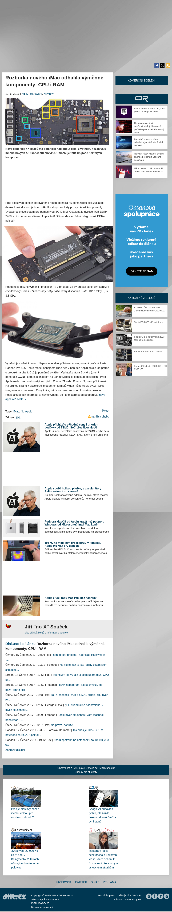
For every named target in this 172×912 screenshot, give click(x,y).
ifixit (18, 417)
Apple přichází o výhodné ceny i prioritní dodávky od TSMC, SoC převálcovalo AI (71, 426)
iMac (16, 411)
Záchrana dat (107, 768)
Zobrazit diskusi (15, 749)
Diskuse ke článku (20, 644)
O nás (95, 882)
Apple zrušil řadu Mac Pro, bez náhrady (71, 597)
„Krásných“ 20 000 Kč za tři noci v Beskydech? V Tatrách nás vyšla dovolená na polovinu (25, 859)
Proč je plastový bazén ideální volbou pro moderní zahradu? (25, 813)
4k (22, 411)
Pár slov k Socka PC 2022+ (148, 351)
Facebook (63, 882)
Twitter (81, 882)
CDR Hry (141, 99)
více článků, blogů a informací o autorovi (46, 632)
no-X (25, 93)
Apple (28, 411)
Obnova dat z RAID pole (70, 768)
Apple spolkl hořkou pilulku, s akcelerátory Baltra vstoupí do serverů (73, 490)
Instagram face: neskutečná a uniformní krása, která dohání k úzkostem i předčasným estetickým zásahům (103, 859)
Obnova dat (92, 768)
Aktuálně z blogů (141, 297)
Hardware (36, 93)
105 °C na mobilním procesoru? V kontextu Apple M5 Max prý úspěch (73, 544)
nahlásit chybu (100, 416)
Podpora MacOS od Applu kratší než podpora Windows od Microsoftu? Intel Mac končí (74, 523)
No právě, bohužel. (62, 725)
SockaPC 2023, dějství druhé (148, 322)
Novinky (49, 93)
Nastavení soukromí (42, 907)
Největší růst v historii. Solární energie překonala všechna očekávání (149, 156)
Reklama (109, 882)
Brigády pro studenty (86, 772)
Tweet (105, 410)
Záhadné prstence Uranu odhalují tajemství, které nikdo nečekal (149, 142)
